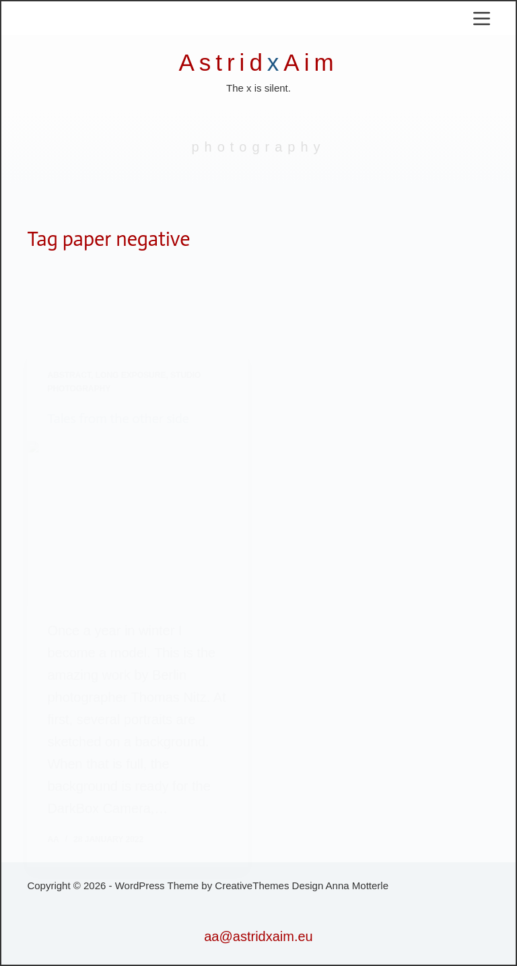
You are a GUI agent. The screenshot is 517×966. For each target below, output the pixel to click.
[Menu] (481, 18)
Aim (310, 62)
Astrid (222, 62)
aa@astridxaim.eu (258, 936)
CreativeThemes (252, 885)
